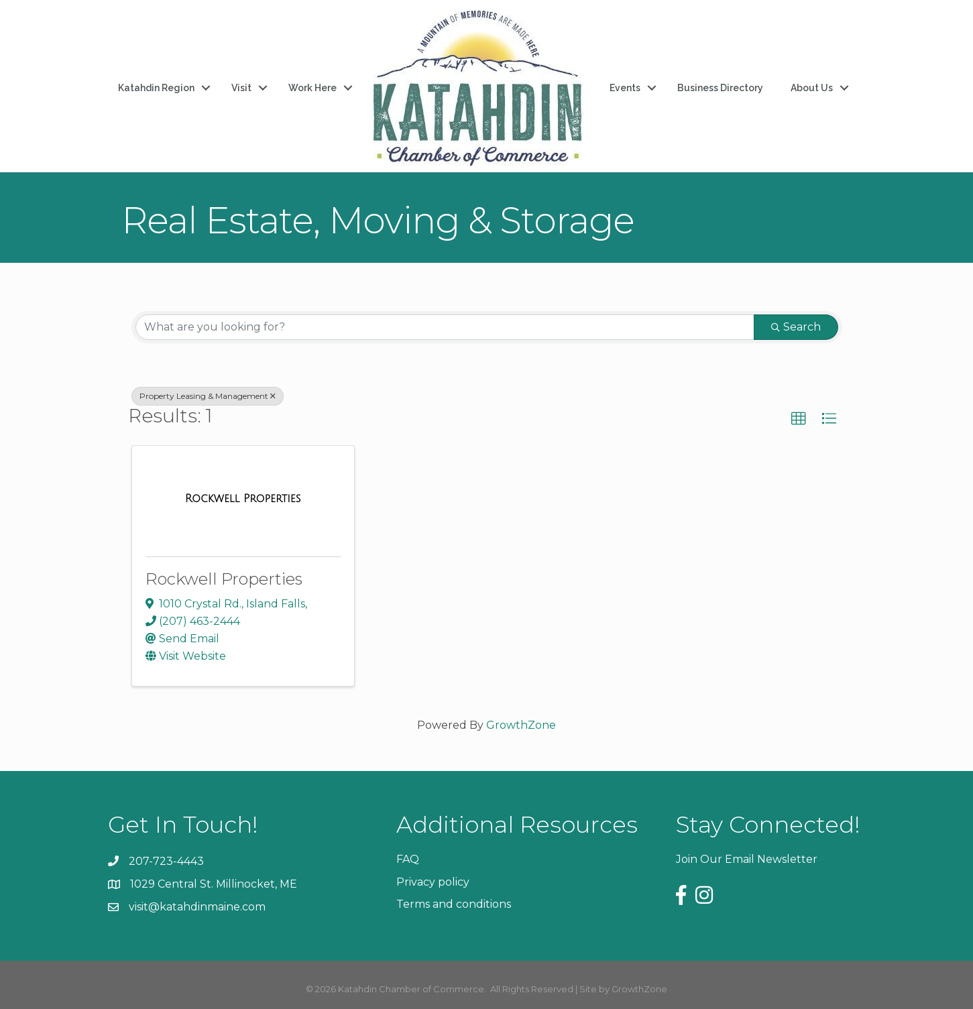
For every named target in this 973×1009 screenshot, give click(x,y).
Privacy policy (432, 882)
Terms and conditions (453, 904)
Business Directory (720, 87)
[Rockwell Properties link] (243, 499)
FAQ (407, 859)
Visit (241, 87)
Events (625, 87)
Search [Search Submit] (796, 326)
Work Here (312, 87)
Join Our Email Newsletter (746, 859)
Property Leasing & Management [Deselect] (207, 396)
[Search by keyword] (444, 327)
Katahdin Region (156, 87)
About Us (812, 87)
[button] (798, 419)
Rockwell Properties (224, 579)
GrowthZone (521, 725)
